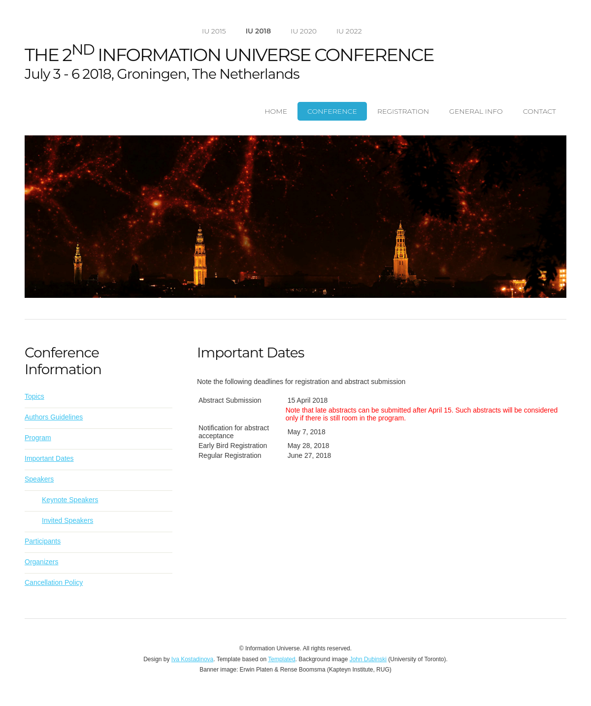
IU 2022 (349, 31)
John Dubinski (368, 659)
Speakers (39, 479)
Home (275, 111)
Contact (539, 111)
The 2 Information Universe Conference (229, 54)
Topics (34, 396)
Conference (332, 111)
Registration (403, 111)
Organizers (41, 562)
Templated (281, 659)
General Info (476, 111)
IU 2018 (258, 31)
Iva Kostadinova (192, 659)
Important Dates (49, 458)
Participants (43, 541)
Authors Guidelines (54, 417)
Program (38, 438)
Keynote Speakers (70, 500)
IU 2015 (214, 31)
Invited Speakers (67, 520)
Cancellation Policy (54, 582)
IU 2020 (304, 31)
